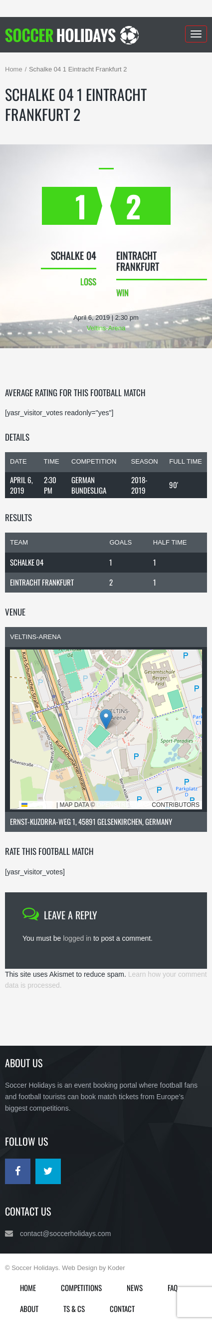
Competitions (81, 1287)
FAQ (173, 1287)
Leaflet (38, 804)
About (29, 1308)
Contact (122, 1308)
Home (13, 69)
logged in (77, 938)
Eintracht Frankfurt (42, 582)
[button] (106, 719)
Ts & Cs (74, 1308)
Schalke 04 (26, 562)
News (135, 1287)
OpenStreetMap (123, 804)
